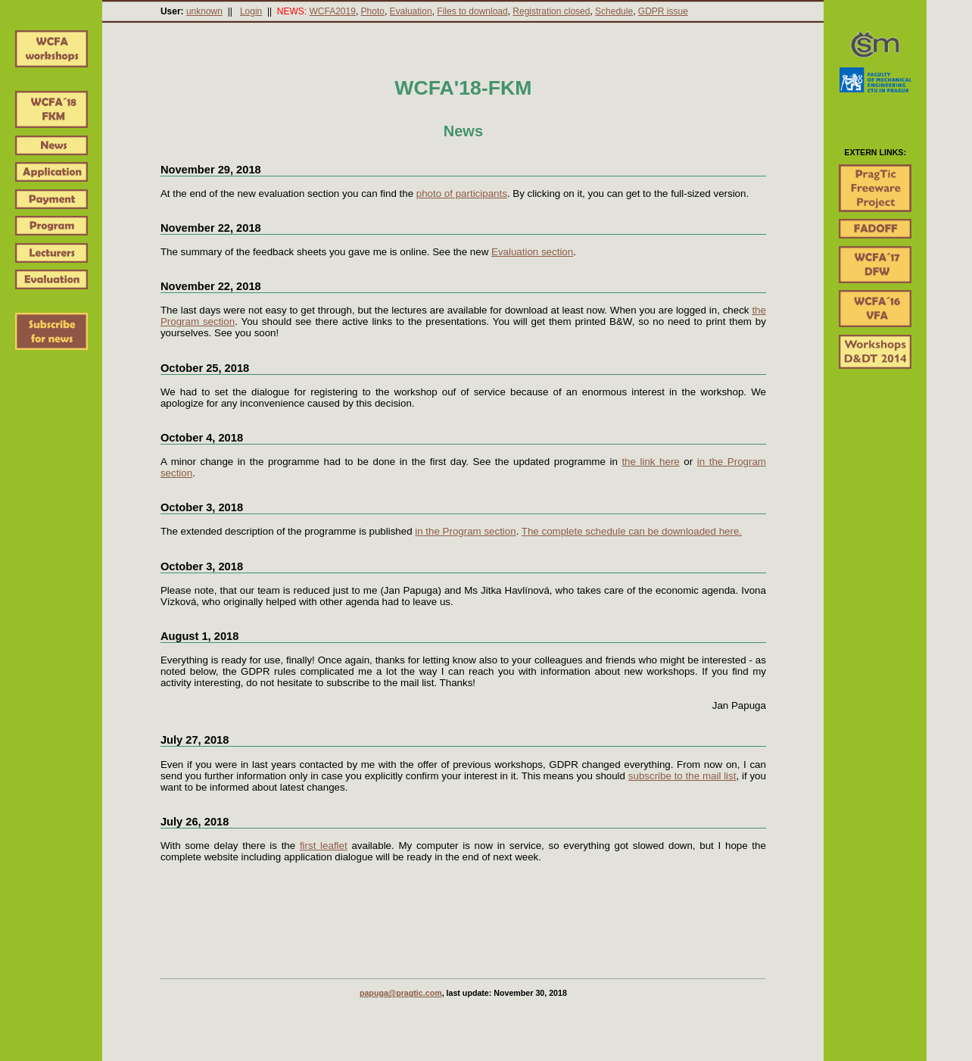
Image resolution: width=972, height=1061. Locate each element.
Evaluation (411, 11)
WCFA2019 (333, 11)
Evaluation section (532, 251)
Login (251, 11)
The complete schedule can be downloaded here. (632, 531)
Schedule (614, 11)
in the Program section (465, 531)
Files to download (472, 11)
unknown (204, 11)
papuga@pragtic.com (401, 992)
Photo (373, 11)
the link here (650, 461)
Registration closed (551, 11)
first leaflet (323, 845)
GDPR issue (663, 11)
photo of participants (461, 193)
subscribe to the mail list (682, 776)
